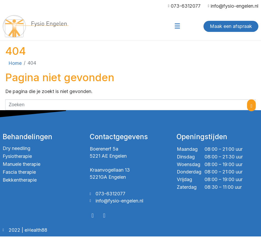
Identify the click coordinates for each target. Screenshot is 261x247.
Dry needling (16, 148)
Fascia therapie (19, 172)
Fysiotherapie (17, 156)
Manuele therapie (21, 164)
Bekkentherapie (20, 180)
